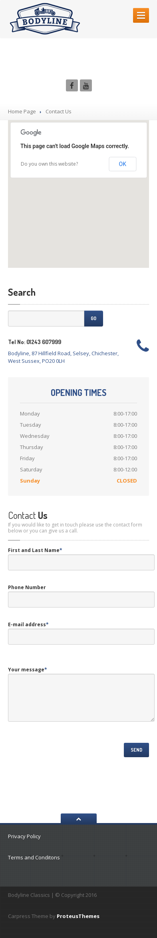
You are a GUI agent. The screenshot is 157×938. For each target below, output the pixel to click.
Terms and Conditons (34, 857)
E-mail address (28, 624)
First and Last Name (35, 550)
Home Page (22, 111)
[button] (79, 186)
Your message (27, 669)
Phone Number (27, 587)
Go (93, 318)
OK (122, 164)
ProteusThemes (78, 916)
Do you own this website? (49, 163)
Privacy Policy (24, 836)
